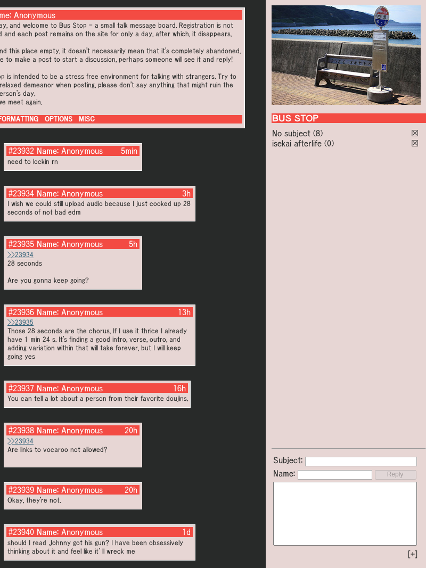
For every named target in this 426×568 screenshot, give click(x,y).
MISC (87, 119)
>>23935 (20, 322)
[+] (412, 554)
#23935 (21, 244)
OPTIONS (58, 119)
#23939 (21, 489)
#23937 (21, 388)
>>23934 (20, 254)
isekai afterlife (297, 143)
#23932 (21, 150)
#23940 (21, 532)
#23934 (21, 193)
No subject (292, 133)
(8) (318, 133)
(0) (329, 143)
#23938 (21, 430)
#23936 (21, 312)
